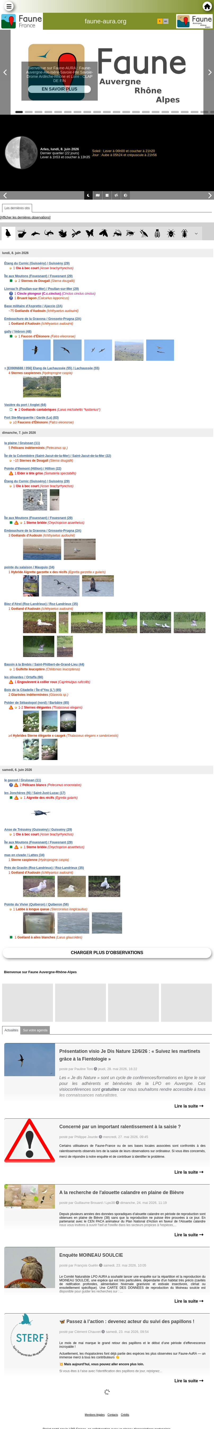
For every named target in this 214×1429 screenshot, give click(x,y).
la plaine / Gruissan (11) (22, 443)
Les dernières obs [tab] (17, 208)
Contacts (113, 1414)
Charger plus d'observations (107, 952)
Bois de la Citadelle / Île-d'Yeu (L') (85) (32, 690)
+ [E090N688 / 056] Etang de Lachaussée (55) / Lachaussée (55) (51, 368)
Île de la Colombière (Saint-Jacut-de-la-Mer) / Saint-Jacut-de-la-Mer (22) (57, 456)
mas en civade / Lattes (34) (24, 855)
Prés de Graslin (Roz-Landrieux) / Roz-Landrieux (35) (44, 868)
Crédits (125, 1414)
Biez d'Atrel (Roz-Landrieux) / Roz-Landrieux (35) (41, 604)
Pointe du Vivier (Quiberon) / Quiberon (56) (36, 904)
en (165, 21)
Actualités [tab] (11, 1030)
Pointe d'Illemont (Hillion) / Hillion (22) (32, 468)
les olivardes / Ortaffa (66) (23, 677)
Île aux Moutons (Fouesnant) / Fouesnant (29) (38, 276)
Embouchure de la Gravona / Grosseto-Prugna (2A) (42, 319)
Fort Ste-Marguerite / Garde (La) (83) (31, 417)
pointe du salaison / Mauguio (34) (29, 567)
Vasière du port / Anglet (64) (25, 405)
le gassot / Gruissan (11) (22, 780)
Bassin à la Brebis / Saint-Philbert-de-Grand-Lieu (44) (44, 664)
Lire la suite (189, 1106)
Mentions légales (95, 1414)
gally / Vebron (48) (18, 331)
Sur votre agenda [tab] (35, 1030)
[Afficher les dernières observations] (25, 217)
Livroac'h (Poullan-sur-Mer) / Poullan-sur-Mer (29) (41, 289)
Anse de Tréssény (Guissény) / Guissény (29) (38, 829)
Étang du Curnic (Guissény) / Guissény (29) (37, 263)
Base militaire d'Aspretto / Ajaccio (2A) (33, 306)
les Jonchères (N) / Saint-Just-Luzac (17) (34, 793)
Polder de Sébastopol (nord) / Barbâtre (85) (36, 703)
